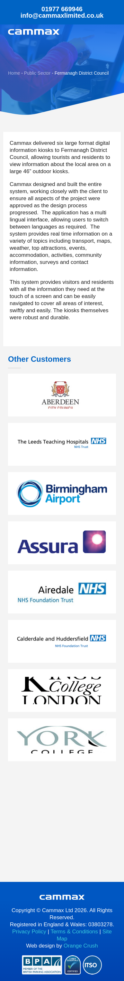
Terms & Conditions (74, 932)
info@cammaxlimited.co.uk (62, 15)
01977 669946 (62, 9)
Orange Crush (81, 946)
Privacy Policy (29, 932)
